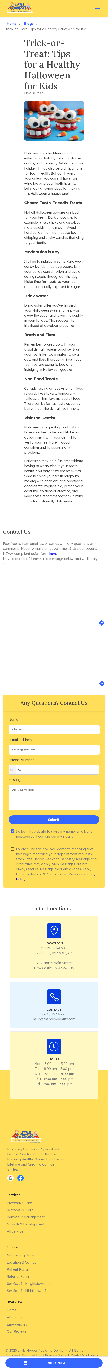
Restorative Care (20, 1210)
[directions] (101, 625)
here (52, 553)
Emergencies (17, 1324)
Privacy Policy (56, 1355)
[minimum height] (54, 797)
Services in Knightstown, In (28, 1283)
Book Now (54, 1363)
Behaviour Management (26, 1217)
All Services (16, 1231)
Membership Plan (20, 1255)
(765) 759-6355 (54, 1014)
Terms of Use (32, 1355)
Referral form (18, 1276)
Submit (54, 819)
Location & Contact (22, 1262)
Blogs (28, 24)
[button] (12, 769)
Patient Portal (18, 1269)
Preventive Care (19, 1203)
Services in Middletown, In (27, 1291)
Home (11, 24)
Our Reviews (17, 1331)
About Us (14, 1317)
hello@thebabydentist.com (54, 1019)
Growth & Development (26, 1224)
